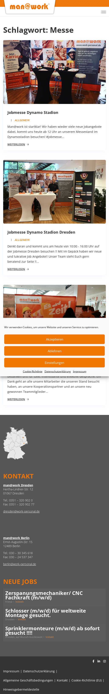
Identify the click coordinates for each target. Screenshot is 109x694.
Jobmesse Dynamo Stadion (32, 112)
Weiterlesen (16, 144)
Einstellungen (54, 362)
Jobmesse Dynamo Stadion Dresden (41, 232)
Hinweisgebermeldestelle (21, 689)
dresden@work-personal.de (21, 511)
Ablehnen (54, 351)
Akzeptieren (54, 339)
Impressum (79, 371)
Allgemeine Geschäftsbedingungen (28, 680)
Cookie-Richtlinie (32, 371)
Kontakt (62, 680)
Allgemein (22, 120)
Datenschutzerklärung (58, 371)
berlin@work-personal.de (19, 564)
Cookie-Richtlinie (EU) (86, 680)
